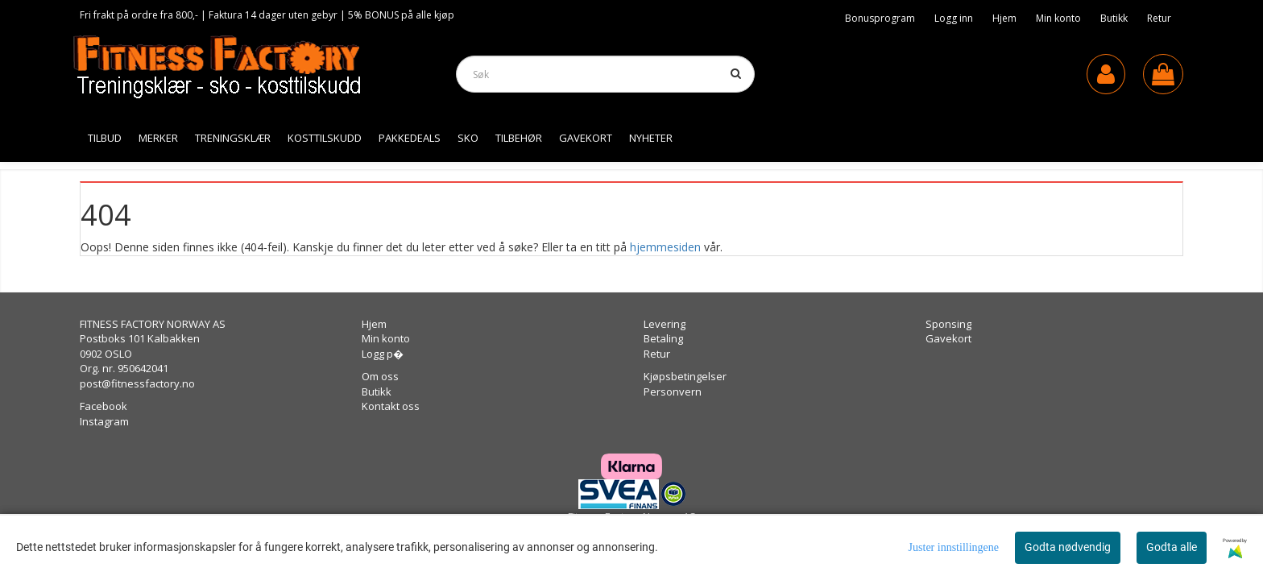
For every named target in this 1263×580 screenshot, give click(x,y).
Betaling (663, 338)
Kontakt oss (391, 406)
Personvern (673, 391)
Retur (1159, 18)
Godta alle (1171, 547)
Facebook (103, 406)
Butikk (1114, 18)
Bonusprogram (880, 18)
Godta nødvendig (1068, 547)
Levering (664, 324)
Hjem (1004, 18)
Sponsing (948, 324)
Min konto (1058, 18)
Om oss (380, 376)
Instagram (104, 421)
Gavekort (948, 338)
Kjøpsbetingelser (685, 376)
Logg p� (383, 353)
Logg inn (953, 18)
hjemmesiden (665, 247)
